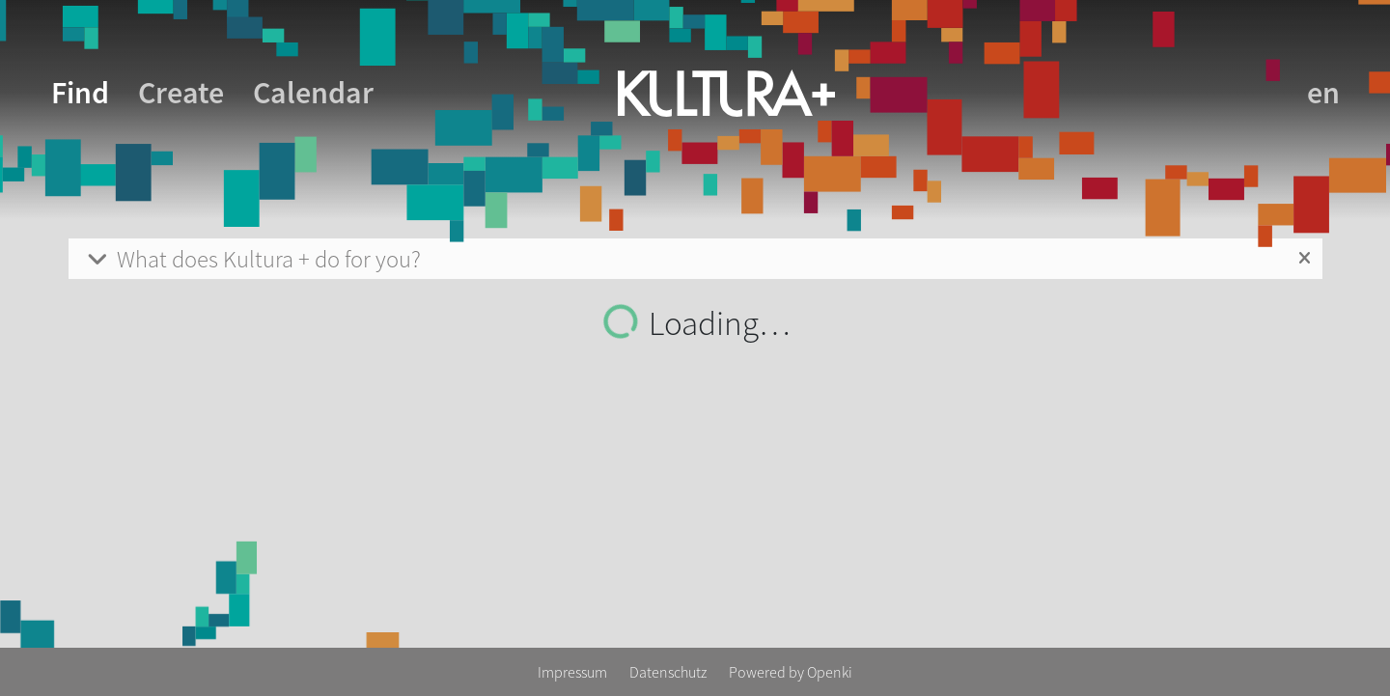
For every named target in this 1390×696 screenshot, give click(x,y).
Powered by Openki (790, 672)
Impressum (574, 672)
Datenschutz (669, 672)
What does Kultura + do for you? (252, 259)
